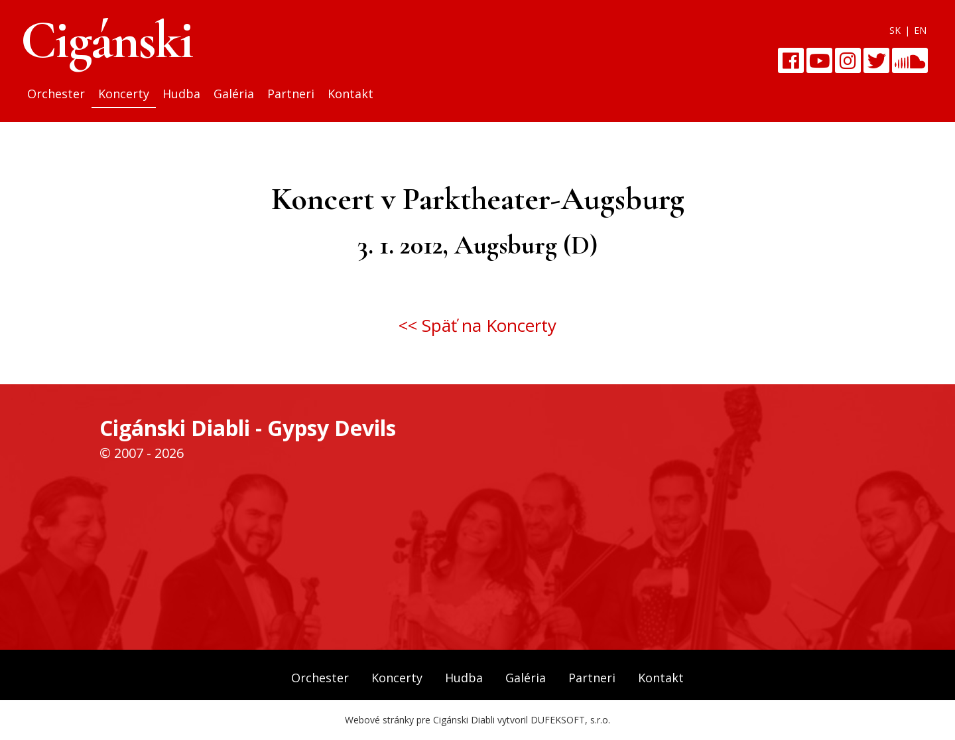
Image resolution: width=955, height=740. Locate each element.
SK (895, 30)
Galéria (234, 94)
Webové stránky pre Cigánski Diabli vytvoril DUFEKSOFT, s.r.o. (477, 719)
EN (920, 30)
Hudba (181, 94)
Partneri (290, 94)
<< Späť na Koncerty (477, 325)
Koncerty (123, 94)
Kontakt (350, 94)
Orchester (56, 94)
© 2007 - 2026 (141, 453)
